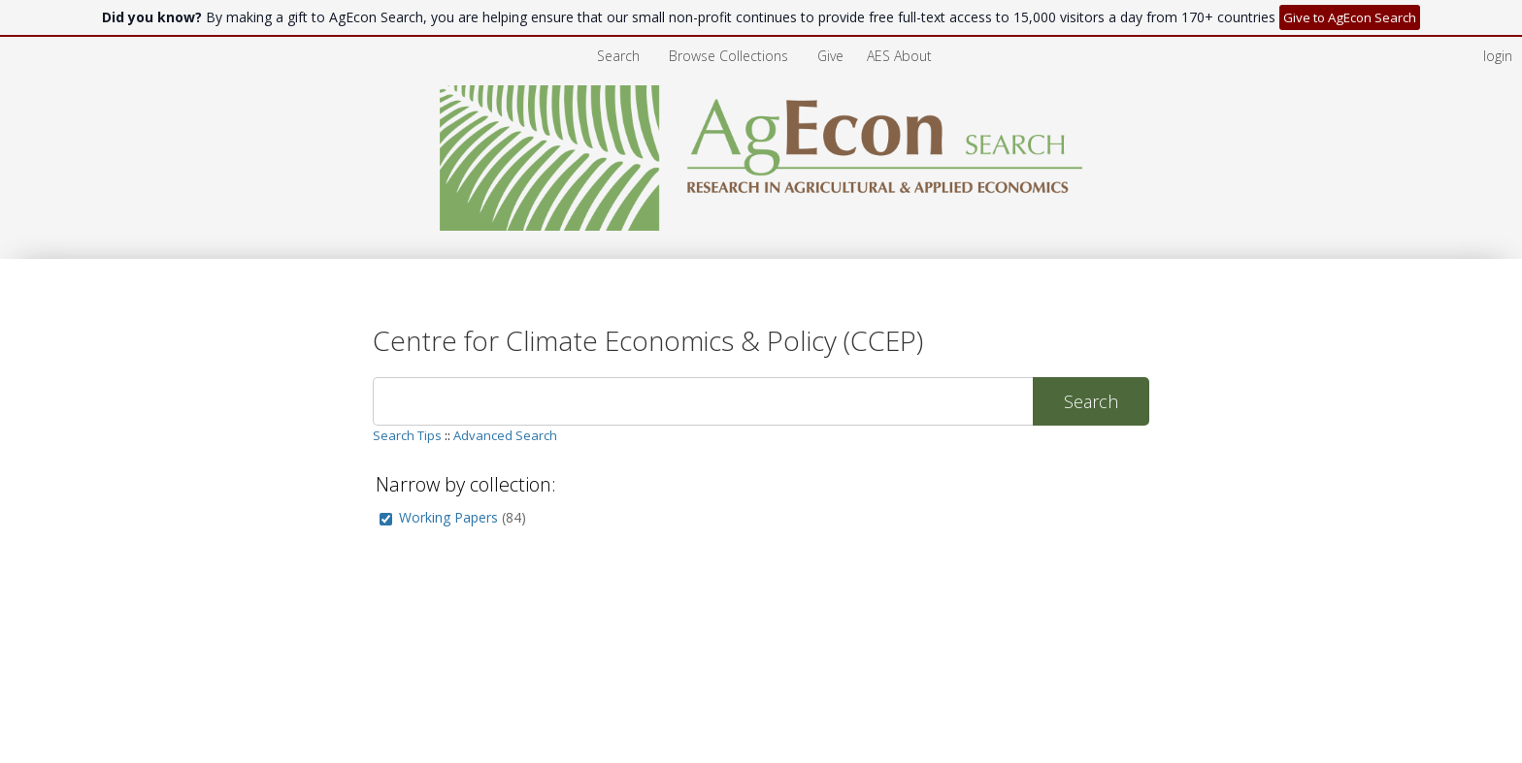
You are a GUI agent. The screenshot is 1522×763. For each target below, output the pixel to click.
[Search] (703, 401)
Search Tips (407, 435)
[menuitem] (730, 56)
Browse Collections (730, 56)
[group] (386, 519)
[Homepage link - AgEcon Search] (761, 225)
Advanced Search (505, 435)
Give (832, 56)
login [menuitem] (1497, 56)
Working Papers (448, 517)
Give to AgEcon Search (1349, 17)
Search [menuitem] (618, 56)
